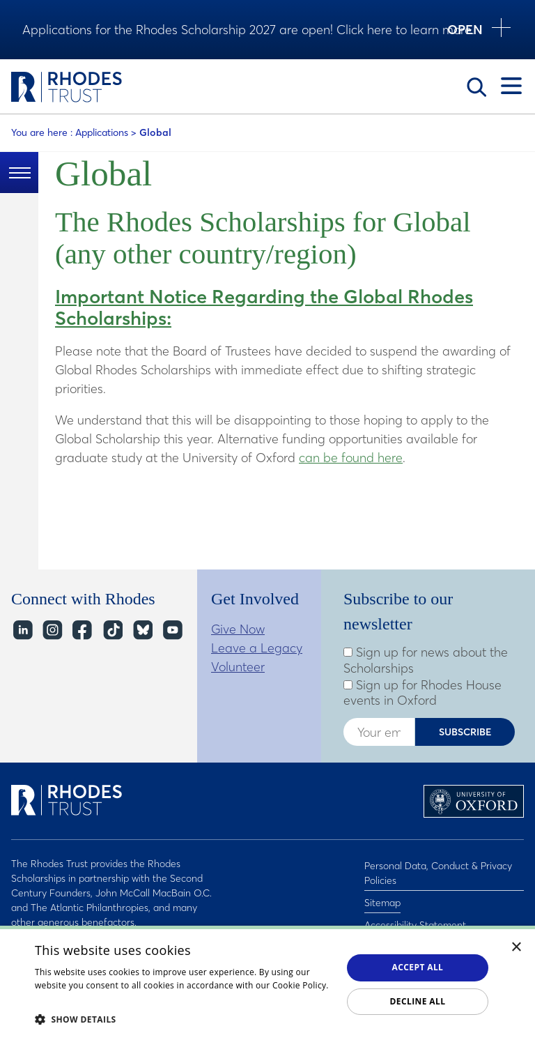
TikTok (112, 630)
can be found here (351, 458)
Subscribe (465, 732)
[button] (184, 1019)
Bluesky (142, 630)
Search (476, 87)
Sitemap (382, 896)
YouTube (172, 630)
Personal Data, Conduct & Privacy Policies (438, 871)
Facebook (82, 630)
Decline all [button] (418, 1001)
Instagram (52, 630)
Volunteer (238, 667)
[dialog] (267, 983)
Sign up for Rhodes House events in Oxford (422, 693)
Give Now (238, 629)
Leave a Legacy (256, 648)
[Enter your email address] (378, 732)
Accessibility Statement (415, 914)
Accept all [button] (418, 967)
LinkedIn (22, 630)
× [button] (516, 947)
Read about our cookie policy (94, 999)
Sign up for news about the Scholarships (425, 660)
